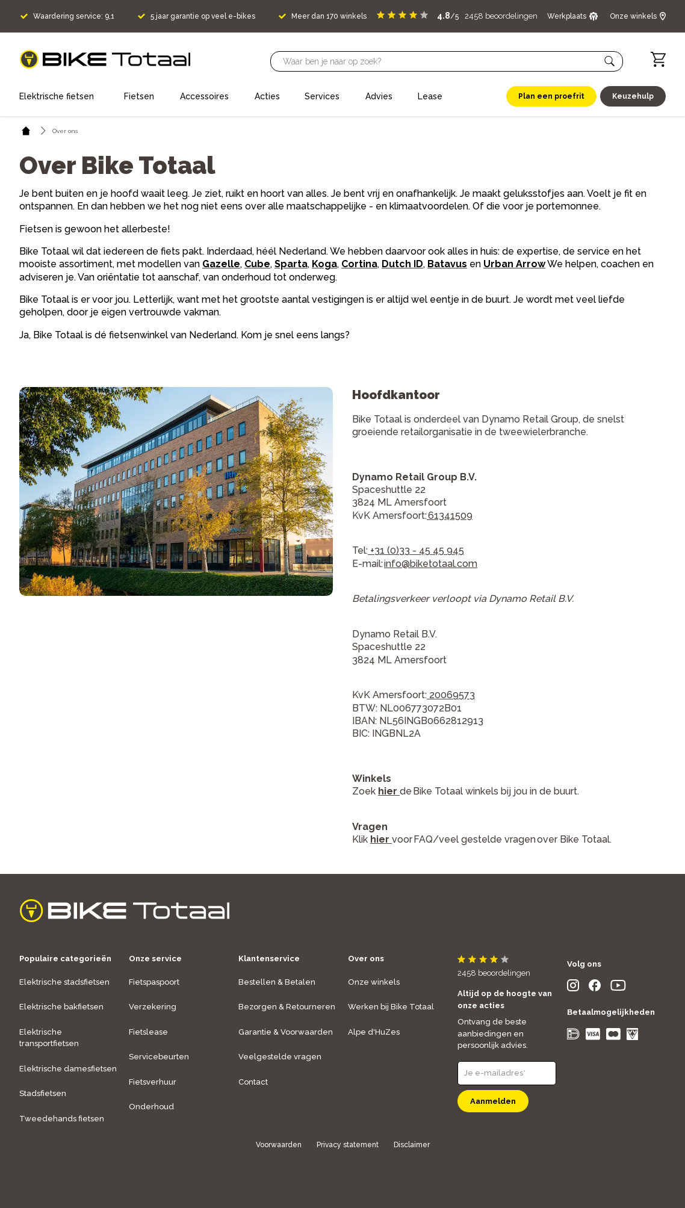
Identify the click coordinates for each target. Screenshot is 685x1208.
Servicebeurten (159, 1056)
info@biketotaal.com (430, 563)
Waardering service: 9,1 (73, 16)
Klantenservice (269, 958)
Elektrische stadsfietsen (64, 982)
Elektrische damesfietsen (68, 1068)
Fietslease (148, 1031)
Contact (253, 1081)
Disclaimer (412, 1145)
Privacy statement (348, 1145)
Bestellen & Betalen (276, 982)
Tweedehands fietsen (61, 1118)
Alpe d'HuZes (374, 1031)
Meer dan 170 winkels (329, 16)
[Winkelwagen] (658, 59)
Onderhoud (151, 1106)
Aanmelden (493, 1101)
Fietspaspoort (154, 982)
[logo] (105, 59)
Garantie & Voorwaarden (285, 1031)
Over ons (366, 958)
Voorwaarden (279, 1145)
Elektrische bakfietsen (61, 1006)
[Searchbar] (441, 61)
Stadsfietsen (42, 1093)
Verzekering (152, 1006)
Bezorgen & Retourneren (286, 1006)
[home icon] (26, 130)
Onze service (155, 958)
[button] (609, 61)
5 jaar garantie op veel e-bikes (202, 16)
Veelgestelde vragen (279, 1056)
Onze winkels (374, 982)
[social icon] (573, 988)
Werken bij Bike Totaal (391, 1006)
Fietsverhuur (152, 1081)
